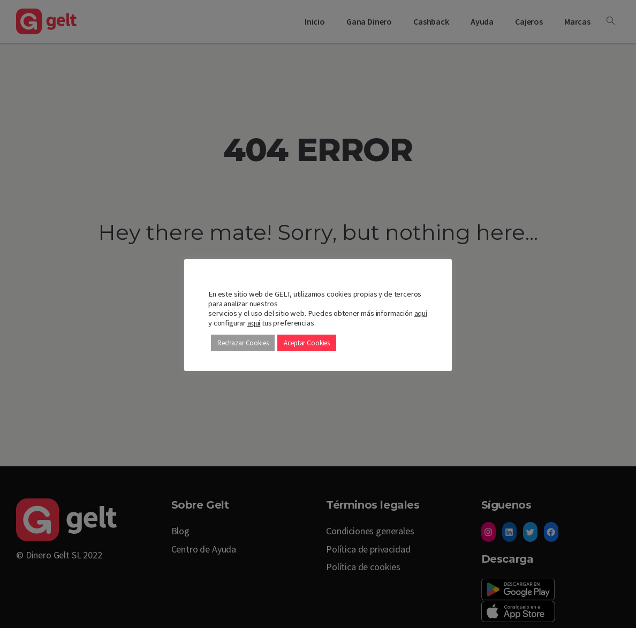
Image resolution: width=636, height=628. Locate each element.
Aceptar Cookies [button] (307, 342)
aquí (420, 313)
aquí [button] (253, 323)
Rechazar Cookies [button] (242, 342)
